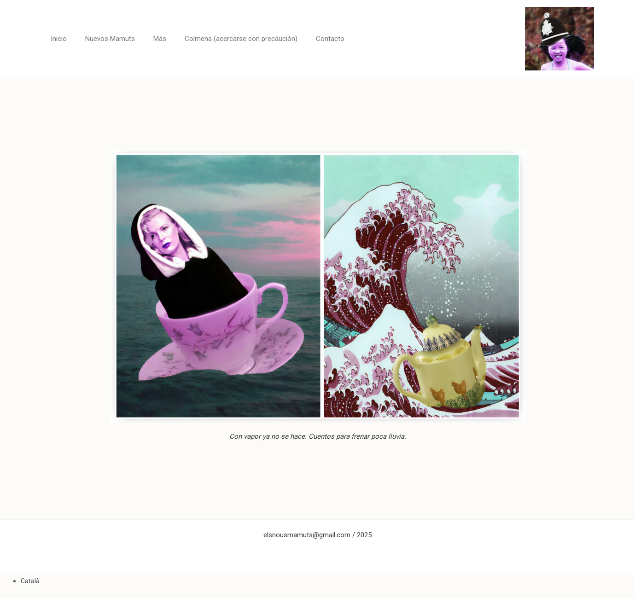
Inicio (59, 39)
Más (159, 39)
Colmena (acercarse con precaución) (241, 39)
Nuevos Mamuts (110, 39)
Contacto (330, 39)
